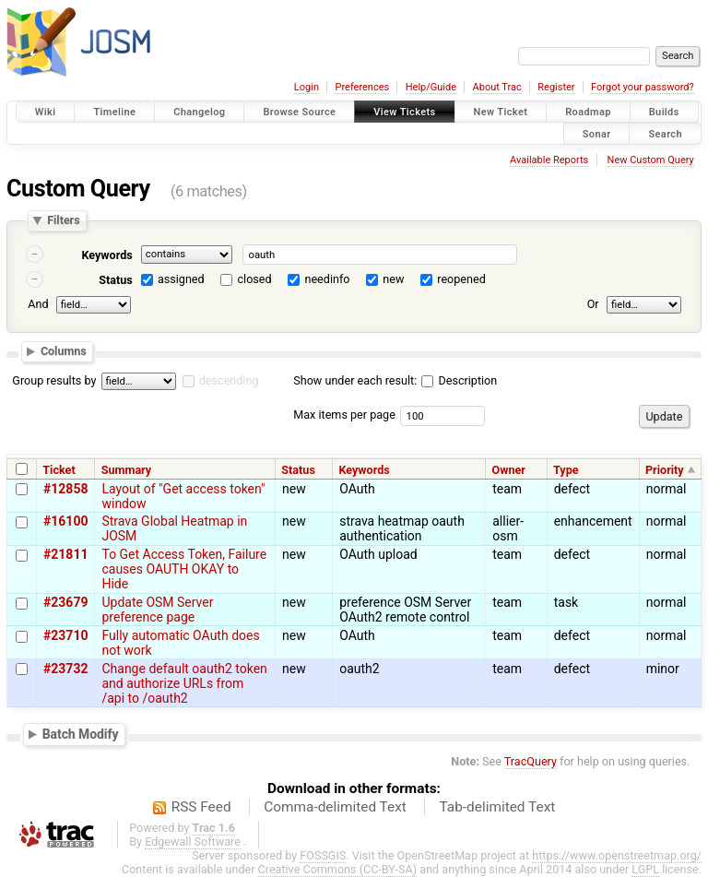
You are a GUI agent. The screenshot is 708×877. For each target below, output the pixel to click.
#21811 (65, 554)
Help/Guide (431, 87)
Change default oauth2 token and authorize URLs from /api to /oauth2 (183, 683)
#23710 (65, 635)
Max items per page (344, 414)
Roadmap (588, 112)
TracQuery (530, 761)
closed (255, 279)
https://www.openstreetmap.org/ (617, 855)
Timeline (114, 112)
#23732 (65, 668)
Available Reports (549, 160)
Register (555, 87)
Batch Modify (80, 734)
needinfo (326, 279)
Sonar (597, 133)
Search (665, 133)
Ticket (58, 470)
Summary (126, 470)
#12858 (65, 488)
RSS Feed (201, 807)
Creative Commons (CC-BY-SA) (338, 869)
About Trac (497, 87)
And (38, 304)
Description (459, 380)
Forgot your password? (642, 87)
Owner (508, 470)
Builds (664, 112)
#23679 (65, 602)
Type (566, 470)
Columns (64, 351)
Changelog (199, 112)
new (393, 279)
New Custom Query (651, 160)
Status (116, 280)
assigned (181, 279)
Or (593, 304)
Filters (63, 221)
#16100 (65, 521)
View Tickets (404, 112)
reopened (461, 279)
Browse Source (299, 112)
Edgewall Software (193, 841)
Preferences (362, 87)
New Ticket (501, 112)
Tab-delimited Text (497, 807)
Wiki (45, 112)
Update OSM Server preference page (157, 609)
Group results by (54, 380)
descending (229, 380)
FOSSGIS (323, 855)
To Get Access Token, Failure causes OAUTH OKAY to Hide (183, 569)
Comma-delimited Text (335, 807)
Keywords (106, 255)
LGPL (645, 869)
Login (306, 87)
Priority (664, 470)
